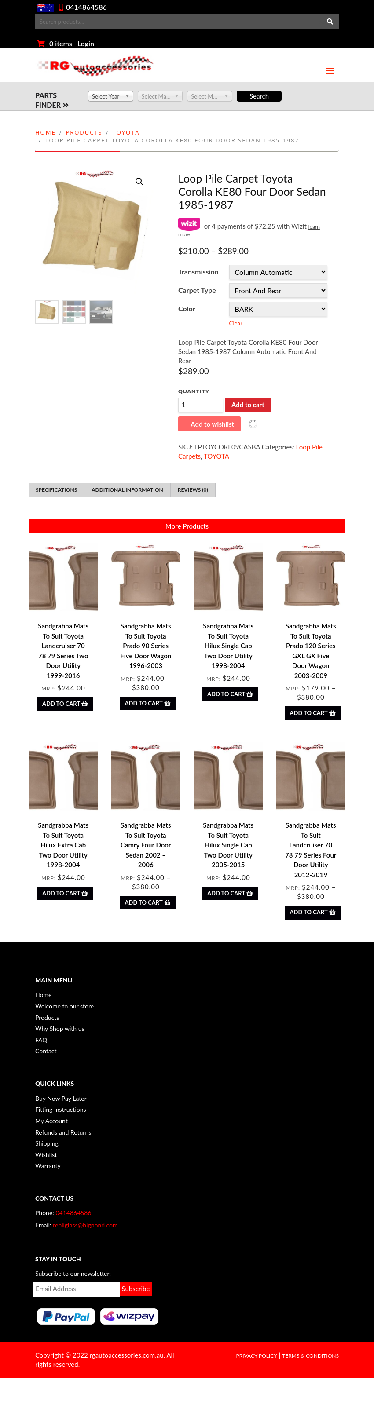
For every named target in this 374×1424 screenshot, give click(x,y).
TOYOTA (126, 132)
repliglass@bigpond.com (85, 1225)
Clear (235, 323)
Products (84, 132)
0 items (60, 43)
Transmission (198, 271)
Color (186, 308)
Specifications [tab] (56, 489)
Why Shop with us (59, 1028)
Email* (76, 1289)
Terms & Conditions (310, 1355)
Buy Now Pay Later (61, 1098)
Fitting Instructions (60, 1109)
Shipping (47, 1143)
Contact (46, 1051)
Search (328, 21)
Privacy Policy (256, 1355)
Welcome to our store (64, 1006)
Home (45, 132)
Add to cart (247, 405)
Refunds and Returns (63, 1132)
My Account (51, 1121)
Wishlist (46, 1154)
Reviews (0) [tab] (193, 489)
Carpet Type (197, 290)
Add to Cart (65, 703)
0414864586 (86, 7)
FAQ (41, 1040)
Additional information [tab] (127, 489)
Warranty (48, 1165)
